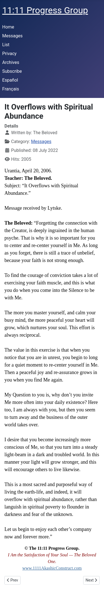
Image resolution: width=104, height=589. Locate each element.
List (5, 44)
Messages (12, 35)
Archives (10, 62)
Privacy (9, 53)
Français (10, 89)
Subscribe (12, 71)
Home (8, 27)
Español (10, 80)
